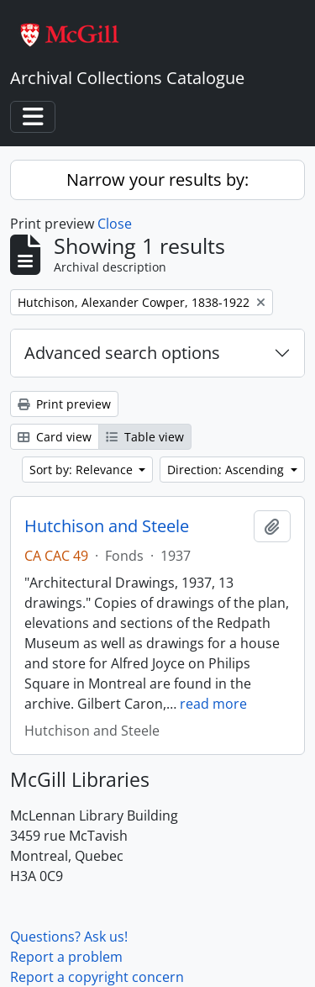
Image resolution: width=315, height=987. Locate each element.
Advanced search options (122, 352)
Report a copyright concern (97, 977)
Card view (55, 437)
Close (114, 223)
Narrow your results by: (157, 179)
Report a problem (66, 956)
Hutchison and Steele (106, 526)
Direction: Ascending (227, 470)
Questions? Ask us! (69, 936)
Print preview (64, 404)
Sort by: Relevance (82, 470)
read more (213, 703)
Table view (145, 437)
